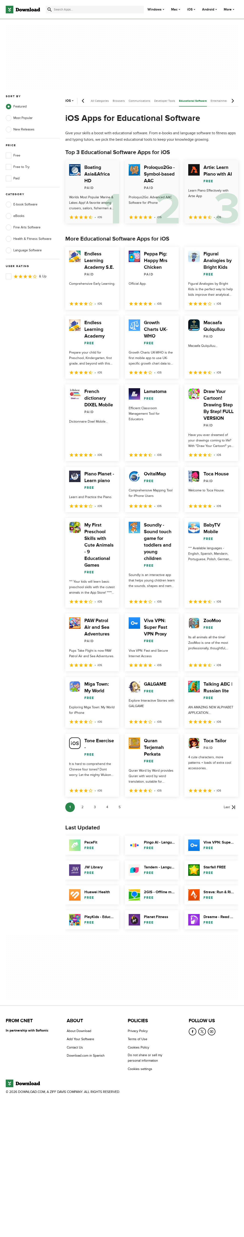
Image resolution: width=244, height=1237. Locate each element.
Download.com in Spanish (86, 1056)
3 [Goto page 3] (95, 807)
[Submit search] (49, 9)
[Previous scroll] (83, 101)
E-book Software (21, 204)
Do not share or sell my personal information (145, 1058)
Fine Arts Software (23, 227)
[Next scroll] (232, 101)
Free (13, 155)
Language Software (24, 250)
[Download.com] (23, 9)
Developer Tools (164, 100)
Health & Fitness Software (28, 239)
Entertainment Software (226, 100)
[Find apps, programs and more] (95, 9)
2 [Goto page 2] (82, 807)
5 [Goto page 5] (120, 807)
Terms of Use (137, 1039)
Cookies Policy (138, 1047)
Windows (154, 9)
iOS (190, 9)
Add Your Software (80, 1039)
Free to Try (18, 167)
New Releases (20, 129)
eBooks (15, 216)
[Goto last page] (229, 807)
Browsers (119, 100)
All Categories (100, 100)
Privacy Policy (138, 1031)
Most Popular (19, 118)
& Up (26, 276)
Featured (16, 106)
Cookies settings (140, 1069)
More (229, 9)
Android (208, 9)
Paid (13, 178)
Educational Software (193, 101)
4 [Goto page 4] (107, 807)
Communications (139, 100)
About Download (79, 1031)
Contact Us (75, 1047)
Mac (174, 9)
